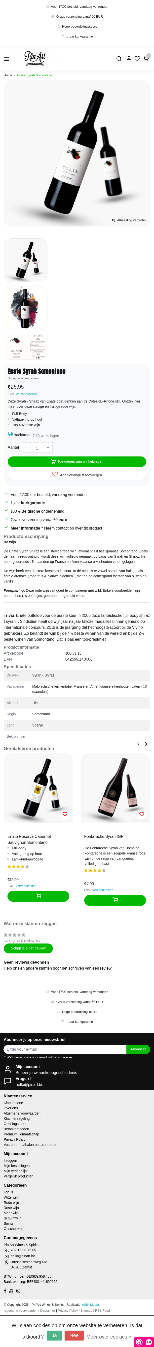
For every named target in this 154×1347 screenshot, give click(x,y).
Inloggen (10, 1161)
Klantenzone (13, 1103)
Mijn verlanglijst (16, 1171)
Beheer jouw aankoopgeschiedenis (46, 1072)
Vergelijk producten (18, 1176)
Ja (54, 1335)
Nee (74, 1335)
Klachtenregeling (17, 1119)
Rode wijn (11, 1203)
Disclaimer (47, 1311)
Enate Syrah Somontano (34, 75)
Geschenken (13, 1229)
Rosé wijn (11, 1208)
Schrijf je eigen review (23, 378)
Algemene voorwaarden (22, 1113)
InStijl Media (89, 1305)
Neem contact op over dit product (73, 528)
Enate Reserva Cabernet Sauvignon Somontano (29, 840)
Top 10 (9, 1192)
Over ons (11, 1108)
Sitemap (86, 1311)
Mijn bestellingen (17, 1166)
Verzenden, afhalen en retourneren (31, 1145)
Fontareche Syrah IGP (103, 837)
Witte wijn (11, 1197)
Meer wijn (11, 1213)
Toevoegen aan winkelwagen (77, 461)
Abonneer (138, 1049)
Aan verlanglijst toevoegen (77, 474)
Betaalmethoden (16, 1129)
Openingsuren (15, 1124)
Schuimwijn (12, 1218)
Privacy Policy (14, 1139)
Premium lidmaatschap (21, 1134)
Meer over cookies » (108, 1337)
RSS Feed (102, 1311)
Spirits (8, 1223)
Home (8, 75)
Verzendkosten (26, 394)
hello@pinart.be (29, 1084)
